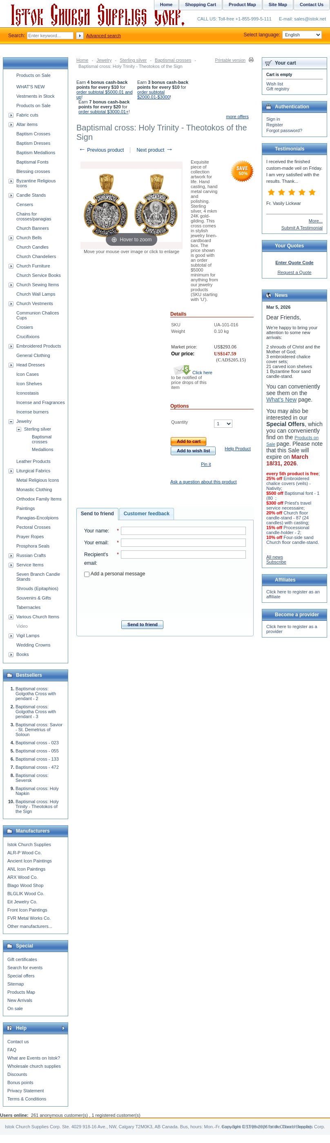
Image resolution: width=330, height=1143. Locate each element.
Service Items (30, 564)
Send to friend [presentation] (97, 513)
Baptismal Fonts (32, 161)
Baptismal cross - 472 (37, 767)
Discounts (17, 1074)
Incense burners (32, 411)
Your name (96, 531)
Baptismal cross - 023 (37, 742)
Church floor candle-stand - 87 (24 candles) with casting (287, 517)
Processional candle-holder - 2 (287, 530)
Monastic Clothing (34, 489)
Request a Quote (294, 272)
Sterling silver (133, 60)
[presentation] (165, 596)
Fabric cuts (27, 114)
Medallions (43, 449)
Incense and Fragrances (40, 402)
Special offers (20, 975)
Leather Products (33, 461)
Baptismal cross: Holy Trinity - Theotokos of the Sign (37, 806)
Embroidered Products (38, 346)
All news (274, 557)
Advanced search (103, 35)
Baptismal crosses (173, 60)
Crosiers (24, 327)
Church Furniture (33, 265)
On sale (15, 1008)
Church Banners (32, 228)
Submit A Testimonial (302, 227)
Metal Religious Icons (37, 480)
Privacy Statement (25, 1090)
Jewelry (103, 60)
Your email (95, 543)
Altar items (27, 124)
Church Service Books (38, 275)
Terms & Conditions (26, 1098)
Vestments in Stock (35, 96)
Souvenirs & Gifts (33, 597)
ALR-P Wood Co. (24, 852)
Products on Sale (33, 75)
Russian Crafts (31, 555)
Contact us (18, 1041)
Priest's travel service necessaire (288, 505)
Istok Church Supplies (29, 844)
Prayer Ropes (30, 536)
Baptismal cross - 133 (37, 759)
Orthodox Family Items (39, 498)
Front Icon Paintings (27, 909)
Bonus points (20, 1082)
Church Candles (32, 247)
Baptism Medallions (35, 152)
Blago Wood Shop (25, 885)
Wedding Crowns (33, 644)
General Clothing (33, 355)
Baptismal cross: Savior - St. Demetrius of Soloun (39, 729)
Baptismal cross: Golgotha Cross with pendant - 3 (36, 711)
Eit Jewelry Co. (22, 901)
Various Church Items (37, 616)
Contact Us (311, 4)
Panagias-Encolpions (37, 517)
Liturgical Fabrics (33, 470)
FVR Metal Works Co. (29, 918)
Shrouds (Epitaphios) (37, 588)
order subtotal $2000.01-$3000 (153, 94)
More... (316, 220)
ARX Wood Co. (22, 877)
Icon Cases (27, 374)
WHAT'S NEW (30, 86)
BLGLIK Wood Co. (25, 893)
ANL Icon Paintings (26, 869)
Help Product (238, 448)
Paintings (25, 508)
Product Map (242, 4)
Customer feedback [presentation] (146, 513)
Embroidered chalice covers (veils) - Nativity (288, 483)
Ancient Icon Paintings (29, 860)
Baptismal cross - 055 (37, 750)
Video (22, 626)
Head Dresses (30, 364)
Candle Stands (31, 195)
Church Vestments (34, 303)
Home (82, 60)
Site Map (278, 4)
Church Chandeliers (36, 256)
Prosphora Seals (32, 545)
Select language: (283, 35)
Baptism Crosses (33, 133)
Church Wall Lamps (36, 294)
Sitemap (15, 983)
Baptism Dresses (33, 143)
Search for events (24, 967)
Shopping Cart (200, 4)
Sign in (273, 119)
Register (274, 124)
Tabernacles (28, 607)
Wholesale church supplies (34, 1066)
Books (22, 654)
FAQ (11, 1049)
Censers (24, 204)
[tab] (97, 514)
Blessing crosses (33, 171)
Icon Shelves (29, 383)
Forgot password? (284, 130)
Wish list (274, 83)
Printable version (230, 60)
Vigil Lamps (28, 635)
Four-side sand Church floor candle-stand (292, 540)
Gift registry (277, 88)
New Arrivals (19, 1000)
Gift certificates (22, 959)
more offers (237, 116)
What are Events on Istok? (33, 1057)
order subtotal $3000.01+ (103, 111)
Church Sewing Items (37, 284)
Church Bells (29, 237)
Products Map (21, 992)
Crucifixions (28, 336)
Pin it (206, 464)
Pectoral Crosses (33, 527)
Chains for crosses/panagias (33, 216)
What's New (281, 399)
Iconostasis (27, 393)
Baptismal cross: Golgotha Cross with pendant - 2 (36, 693)
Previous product (101, 150)
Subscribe (276, 561)
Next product (154, 150)
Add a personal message (114, 574)
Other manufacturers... (29, 926)
